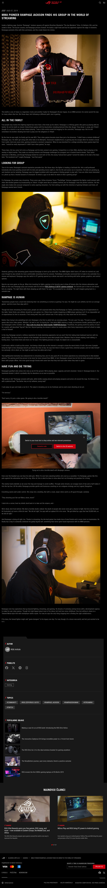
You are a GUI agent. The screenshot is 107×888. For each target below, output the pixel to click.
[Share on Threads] (26, 667)
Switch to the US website (64, 446)
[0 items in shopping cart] (104, 2)
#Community (11, 702)
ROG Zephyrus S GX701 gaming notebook (59, 287)
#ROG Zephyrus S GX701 (30, 702)
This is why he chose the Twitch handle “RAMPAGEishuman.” (46, 325)
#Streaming (87, 702)
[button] (3, 2)
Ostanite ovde (42, 446)
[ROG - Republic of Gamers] (53, 2)
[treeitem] (27, 817)
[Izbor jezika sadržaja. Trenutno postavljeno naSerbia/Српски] (7, 883)
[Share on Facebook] (6, 667)
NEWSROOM (23, 873)
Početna (13, 873)
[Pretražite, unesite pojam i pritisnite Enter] (100, 2)
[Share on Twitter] (13, 667)
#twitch (10, 707)
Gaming (9, 685)
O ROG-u (4, 873)
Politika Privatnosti (51, 883)
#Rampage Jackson (51, 702)
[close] (84, 437)
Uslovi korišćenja (66, 883)
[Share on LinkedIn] (20, 667)
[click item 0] (52, 844)
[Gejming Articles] (14, 858)
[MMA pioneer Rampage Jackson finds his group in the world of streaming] (56, 858)
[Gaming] (25, 858)
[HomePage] (3, 858)
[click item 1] (54, 844)
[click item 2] (56, 844)
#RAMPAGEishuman (71, 702)
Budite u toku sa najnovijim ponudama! (81, 863)
